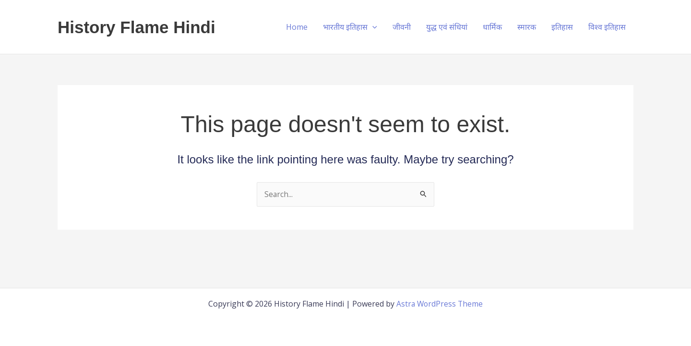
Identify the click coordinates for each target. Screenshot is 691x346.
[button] (372, 27)
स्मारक (526, 27)
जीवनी (402, 27)
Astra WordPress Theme (439, 303)
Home (297, 27)
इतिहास (562, 27)
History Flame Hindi (136, 27)
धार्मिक (492, 27)
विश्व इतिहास (607, 27)
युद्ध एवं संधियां (446, 27)
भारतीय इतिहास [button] (350, 27)
